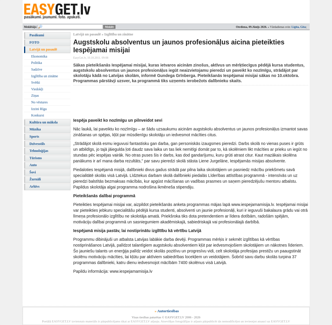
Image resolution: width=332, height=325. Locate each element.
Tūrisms (36, 158)
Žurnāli (35, 179)
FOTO (34, 42)
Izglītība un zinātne (44, 76)
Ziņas (35, 96)
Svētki (35, 82)
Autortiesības (168, 311)
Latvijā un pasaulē (43, 49)
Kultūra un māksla (44, 122)
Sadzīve (36, 69)
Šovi (33, 172)
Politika (36, 63)
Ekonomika (39, 56)
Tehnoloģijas (39, 151)
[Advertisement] (178, 101)
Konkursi (37, 115)
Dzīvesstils (37, 144)
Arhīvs (35, 186)
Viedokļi (37, 89)
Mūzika (35, 129)
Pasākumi (37, 35)
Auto (33, 165)
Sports (34, 136)
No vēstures (39, 102)
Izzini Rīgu (39, 109)
